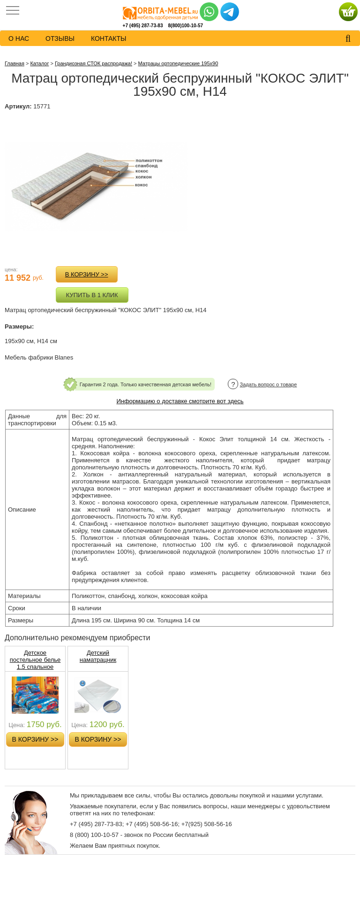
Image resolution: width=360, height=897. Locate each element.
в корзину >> (86, 274)
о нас (18, 38)
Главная (14, 63)
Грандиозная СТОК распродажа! (93, 63)
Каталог (39, 63)
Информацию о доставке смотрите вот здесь (179, 401)
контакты (109, 38)
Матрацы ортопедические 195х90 (178, 63)
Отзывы (60, 38)
